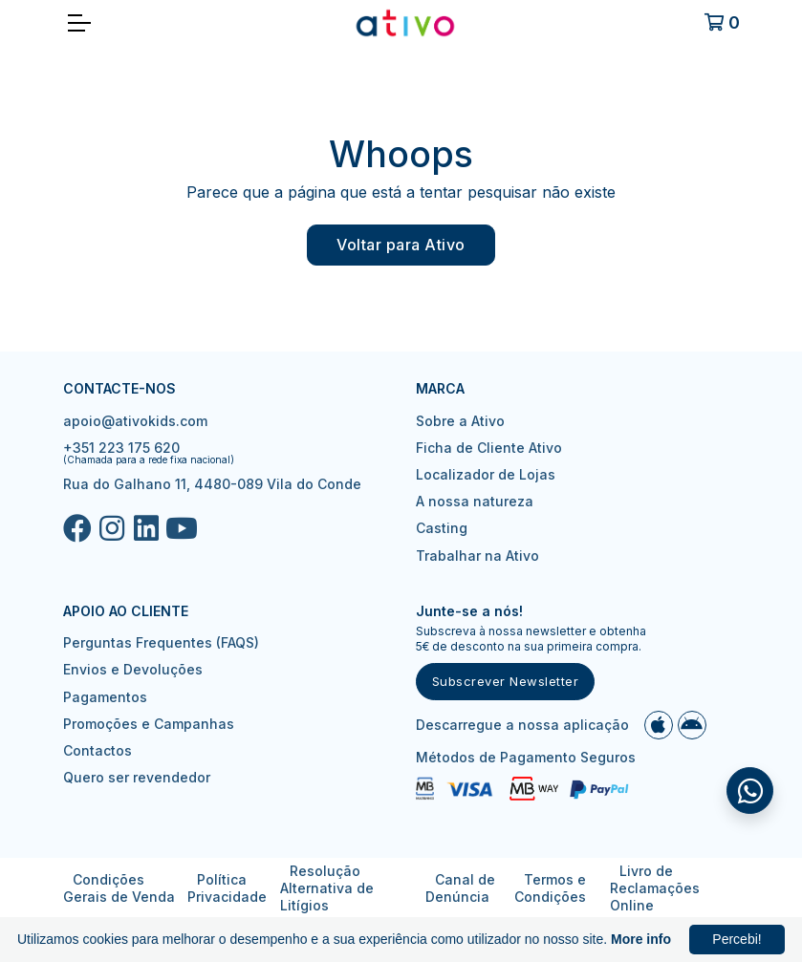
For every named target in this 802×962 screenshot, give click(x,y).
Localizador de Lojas (485, 474)
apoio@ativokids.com (135, 421)
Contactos (97, 750)
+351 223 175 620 (121, 447)
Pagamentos (105, 697)
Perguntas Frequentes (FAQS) (161, 642)
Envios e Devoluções (133, 669)
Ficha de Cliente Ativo (489, 447)
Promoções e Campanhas (148, 724)
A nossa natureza (474, 501)
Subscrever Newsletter (505, 681)
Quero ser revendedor (136, 777)
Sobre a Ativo (460, 421)
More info (641, 939)
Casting (441, 528)
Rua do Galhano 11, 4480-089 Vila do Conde (212, 484)
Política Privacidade (227, 888)
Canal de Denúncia (460, 888)
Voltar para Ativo (401, 244)
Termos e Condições (550, 888)
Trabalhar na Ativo (477, 555)
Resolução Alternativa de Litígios (327, 888)
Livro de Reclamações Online (655, 888)
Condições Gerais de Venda (119, 888)
